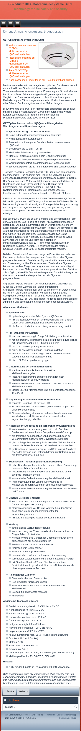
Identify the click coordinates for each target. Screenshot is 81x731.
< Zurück (9, 691)
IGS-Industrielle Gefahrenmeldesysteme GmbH (41, 4)
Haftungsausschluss (67, 718)
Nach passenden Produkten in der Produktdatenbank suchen (41, 80)
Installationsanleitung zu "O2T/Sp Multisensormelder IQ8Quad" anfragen (21, 62)
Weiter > (23, 691)
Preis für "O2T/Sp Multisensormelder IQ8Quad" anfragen (19, 73)
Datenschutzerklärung (66, 715)
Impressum (50, 715)
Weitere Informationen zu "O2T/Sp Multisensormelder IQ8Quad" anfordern (22, 50)
